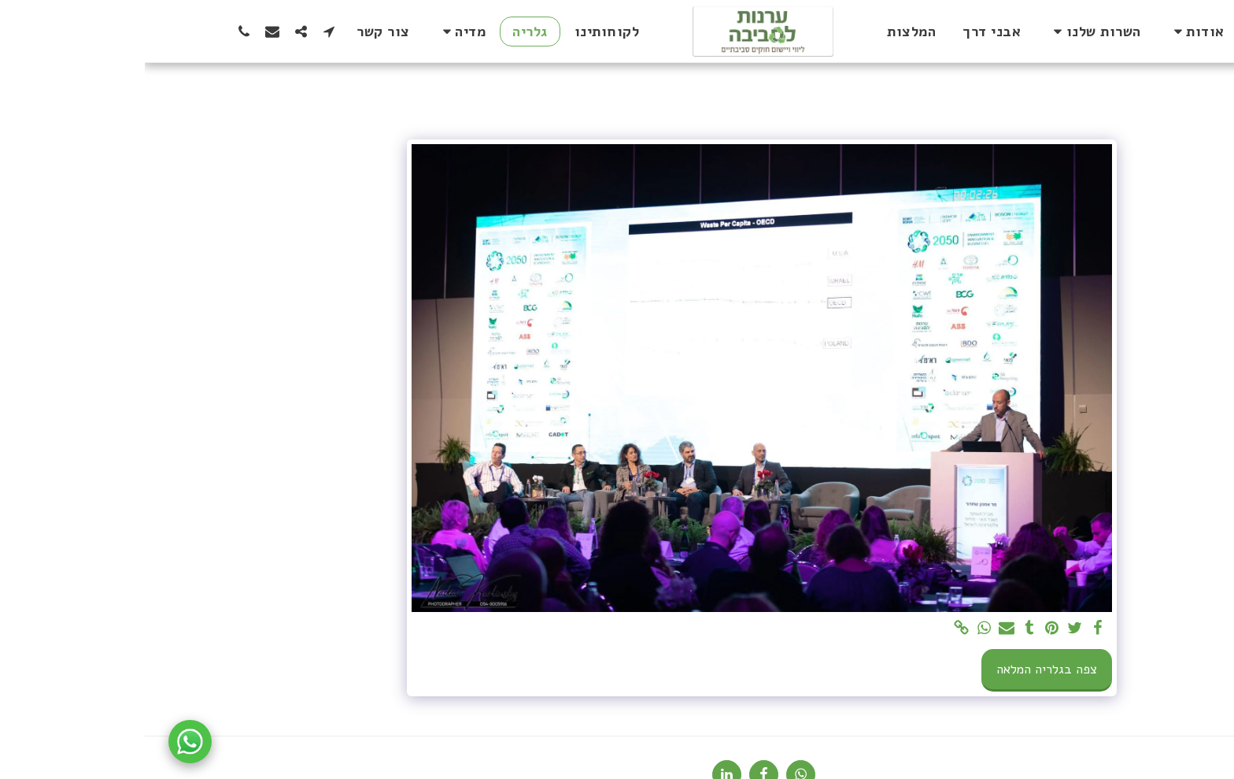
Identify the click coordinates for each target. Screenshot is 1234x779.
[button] (1051, 31)
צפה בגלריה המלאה (902, 669)
